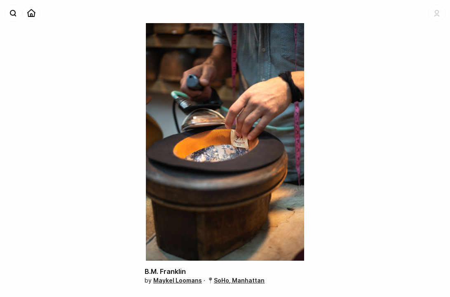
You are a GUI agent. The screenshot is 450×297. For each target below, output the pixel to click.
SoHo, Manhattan (239, 280)
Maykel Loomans (177, 280)
